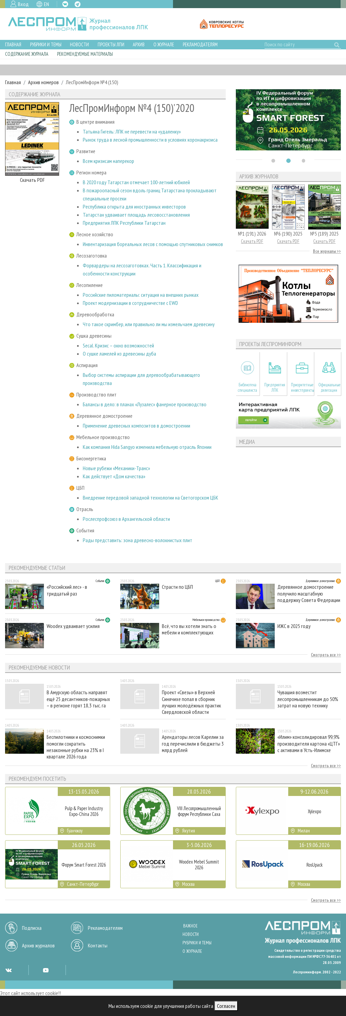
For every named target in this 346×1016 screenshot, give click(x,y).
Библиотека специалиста (247, 387)
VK (65, 4)
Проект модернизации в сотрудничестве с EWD (130, 302)
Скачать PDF (32, 179)
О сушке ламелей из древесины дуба (119, 353)
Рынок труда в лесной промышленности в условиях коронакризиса (150, 139)
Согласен (226, 1005)
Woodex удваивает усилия (73, 626)
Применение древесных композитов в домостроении (136, 425)
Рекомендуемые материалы (85, 54)
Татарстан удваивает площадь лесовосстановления (136, 214)
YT (45, 970)
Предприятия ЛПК (274, 387)
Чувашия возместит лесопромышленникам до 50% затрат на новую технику (307, 698)
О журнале (163, 44)
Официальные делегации (329, 387)
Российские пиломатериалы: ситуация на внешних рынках (141, 294)
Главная (13, 44)
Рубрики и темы (45, 44)
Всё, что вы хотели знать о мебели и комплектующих (189, 629)
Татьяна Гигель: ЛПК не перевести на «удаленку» (132, 131)
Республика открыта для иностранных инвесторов (134, 206)
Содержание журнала (26, 54)
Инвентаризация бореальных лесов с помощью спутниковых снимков (153, 244)
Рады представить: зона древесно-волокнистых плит (137, 540)
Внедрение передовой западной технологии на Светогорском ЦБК (150, 497)
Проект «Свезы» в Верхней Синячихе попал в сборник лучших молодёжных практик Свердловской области (191, 702)
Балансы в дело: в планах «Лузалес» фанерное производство (144, 404)
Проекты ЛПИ (111, 44)
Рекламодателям (200, 44)
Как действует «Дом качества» (114, 476)
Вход (23, 4)
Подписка (32, 927)
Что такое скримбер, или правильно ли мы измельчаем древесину (149, 324)
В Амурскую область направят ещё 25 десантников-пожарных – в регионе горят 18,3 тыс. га (78, 698)
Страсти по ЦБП (177, 587)
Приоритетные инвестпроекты (302, 387)
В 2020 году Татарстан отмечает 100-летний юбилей (136, 182)
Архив (139, 44)
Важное (190, 926)
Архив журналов (38, 945)
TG (77, 4)
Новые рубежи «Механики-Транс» (116, 468)
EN (46, 4)
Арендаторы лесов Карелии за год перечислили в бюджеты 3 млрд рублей (193, 743)
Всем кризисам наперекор (108, 161)
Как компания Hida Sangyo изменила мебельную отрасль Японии (147, 446)
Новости (79, 44)
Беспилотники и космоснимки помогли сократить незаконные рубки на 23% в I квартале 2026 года (76, 746)
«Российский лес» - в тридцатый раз (67, 590)
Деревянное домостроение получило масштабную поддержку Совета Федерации (308, 593)
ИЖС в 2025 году (294, 626)
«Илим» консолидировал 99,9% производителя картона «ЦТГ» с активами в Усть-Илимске (308, 743)
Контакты (97, 945)
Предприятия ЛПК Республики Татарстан (124, 222)
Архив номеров (43, 82)
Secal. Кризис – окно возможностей (118, 345)
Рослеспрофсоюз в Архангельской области (126, 518)
